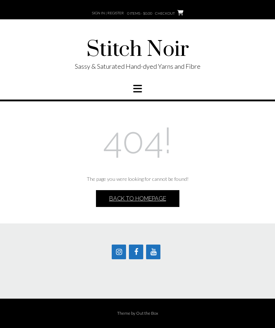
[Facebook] (136, 252)
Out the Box (147, 313)
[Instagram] (119, 252)
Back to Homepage (137, 198)
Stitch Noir (137, 49)
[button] (137, 89)
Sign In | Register (108, 13)
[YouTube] (153, 252)
